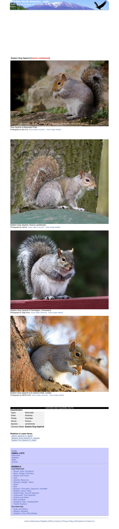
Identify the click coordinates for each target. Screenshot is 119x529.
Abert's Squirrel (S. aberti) (22, 436)
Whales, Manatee (20, 511)
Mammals (16, 455)
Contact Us (89, 521)
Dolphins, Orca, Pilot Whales (25, 513)
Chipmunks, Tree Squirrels (24, 495)
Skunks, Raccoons (21, 480)
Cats (15, 478)
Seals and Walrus (20, 509)
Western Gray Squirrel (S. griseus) (25, 438)
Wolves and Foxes (21, 476)
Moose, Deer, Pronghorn (23, 471)
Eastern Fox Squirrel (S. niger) (24, 440)
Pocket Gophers (20, 504)
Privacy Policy (68, 521)
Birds (14, 460)
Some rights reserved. (37, 129)
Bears (15, 484)
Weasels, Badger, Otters (23, 482)
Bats (15, 486)
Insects (15, 462)
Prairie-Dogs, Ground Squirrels (26, 493)
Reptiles (15, 458)
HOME (14, 451)
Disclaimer (79, 521)
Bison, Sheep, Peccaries (23, 473)
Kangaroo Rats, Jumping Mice (25, 502)
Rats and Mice (19, 500)
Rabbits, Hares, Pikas (22, 491)
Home (26, 521)
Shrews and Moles (21, 497)
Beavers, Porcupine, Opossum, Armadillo (30, 489)
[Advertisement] (59, 34)
